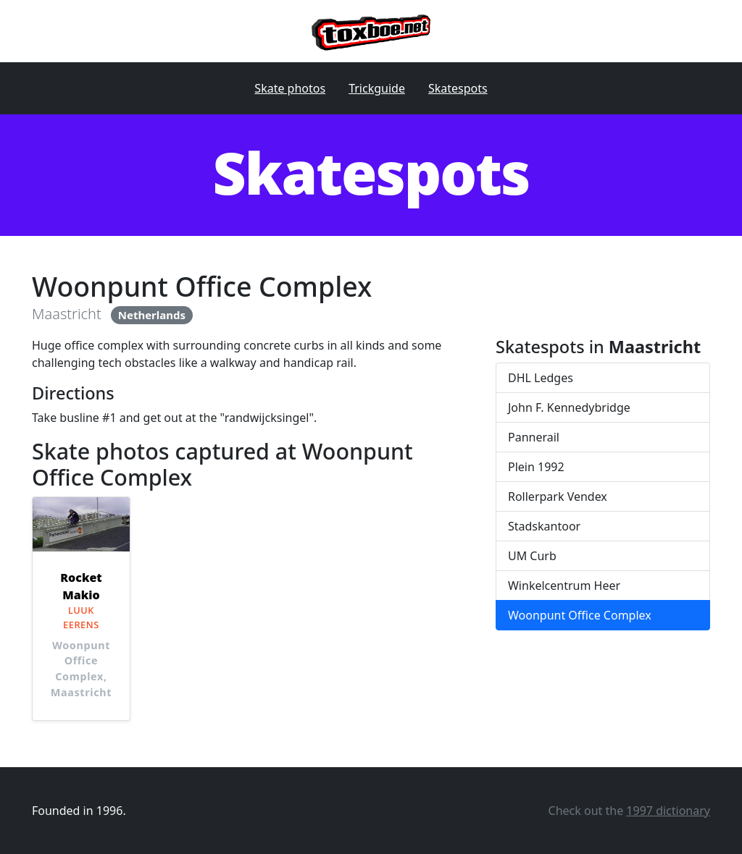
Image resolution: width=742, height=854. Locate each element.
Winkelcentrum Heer (564, 585)
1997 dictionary (668, 811)
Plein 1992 (536, 467)
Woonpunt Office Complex (579, 615)
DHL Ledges (540, 378)
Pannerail (533, 437)
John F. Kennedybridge (569, 407)
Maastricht (66, 314)
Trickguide (377, 88)
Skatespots (458, 88)
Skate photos (289, 88)
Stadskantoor (544, 526)
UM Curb (532, 556)
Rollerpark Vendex (557, 496)
